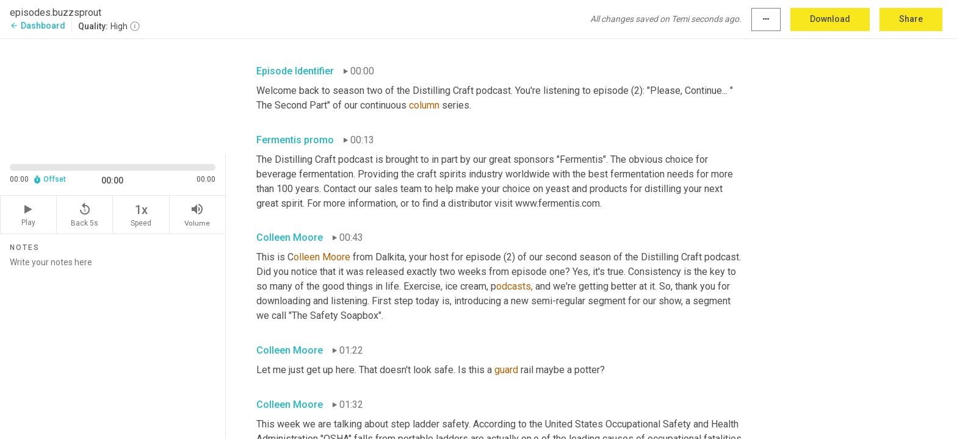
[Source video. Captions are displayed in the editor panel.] (113, 95)
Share (911, 19)
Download (830, 19)
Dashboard (37, 25)
